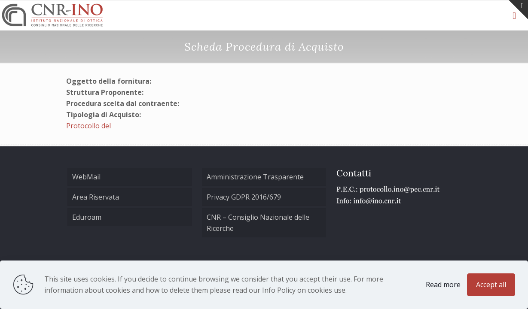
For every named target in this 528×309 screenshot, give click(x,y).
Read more (443, 284)
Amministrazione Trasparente (255, 177)
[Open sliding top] (518, 9)
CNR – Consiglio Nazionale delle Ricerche (258, 222)
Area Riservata (95, 197)
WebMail (86, 177)
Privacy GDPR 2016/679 (244, 197)
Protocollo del (88, 125)
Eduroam (86, 217)
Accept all (491, 284)
